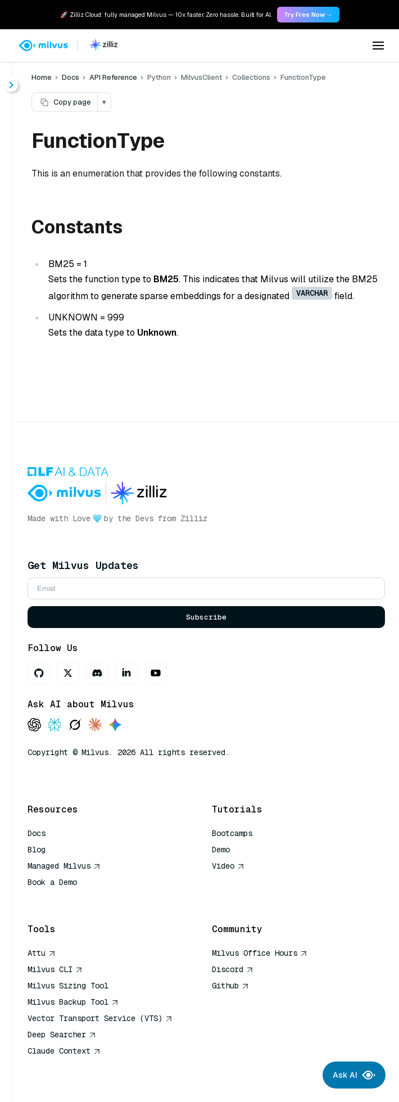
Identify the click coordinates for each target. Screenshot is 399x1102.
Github (230, 986)
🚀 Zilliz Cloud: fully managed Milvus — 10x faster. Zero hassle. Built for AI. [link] (165, 15)
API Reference (113, 77)
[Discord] (97, 673)
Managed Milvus (64, 866)
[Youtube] (155, 673)
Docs (70, 77)
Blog (37, 849)
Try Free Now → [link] (308, 15)
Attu (42, 953)
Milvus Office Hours (259, 953)
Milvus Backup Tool (73, 1002)
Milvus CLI (55, 969)
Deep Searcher (62, 1034)
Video (228, 866)
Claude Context (64, 1051)
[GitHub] (39, 673)
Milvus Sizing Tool (68, 986)
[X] (68, 673)
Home (41, 77)
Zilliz (193, 518)
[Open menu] (378, 45)
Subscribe (206, 617)
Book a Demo (52, 882)
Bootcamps (232, 833)
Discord (232, 969)
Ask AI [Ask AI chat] (354, 1075)
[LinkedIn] (126, 673)
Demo (221, 849)
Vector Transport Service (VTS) (100, 1018)
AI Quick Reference (68, 898)
